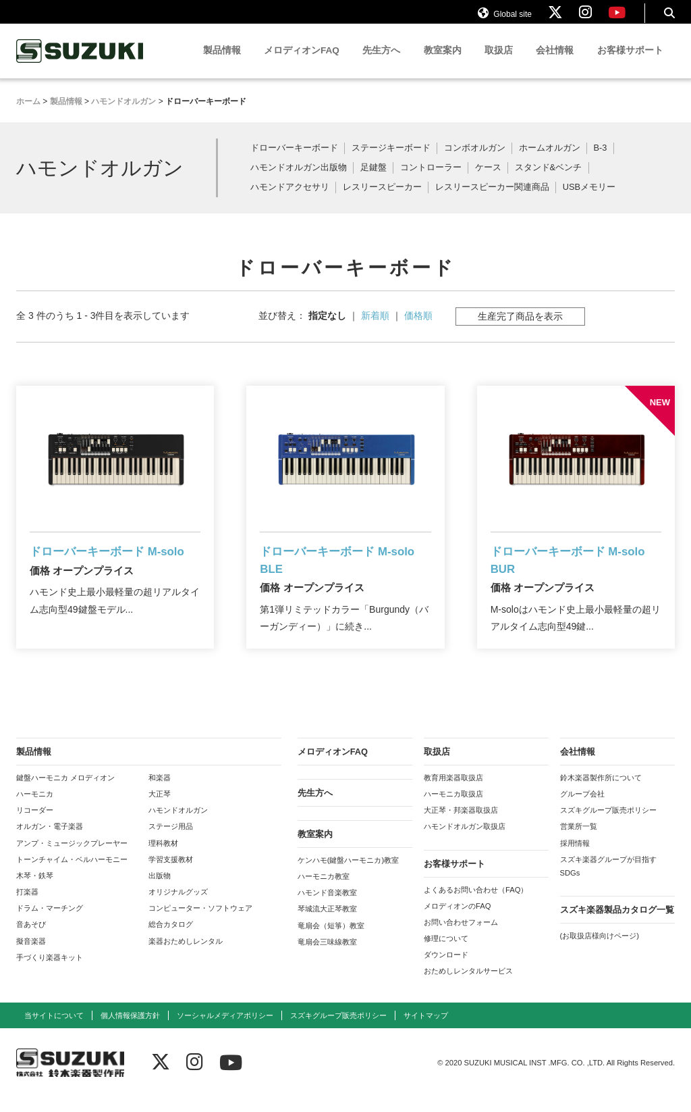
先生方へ (381, 62)
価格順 (418, 327)
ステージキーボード (391, 160)
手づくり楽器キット (49, 971)
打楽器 (27, 907)
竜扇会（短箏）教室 (331, 940)
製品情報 (222, 62)
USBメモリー (589, 199)
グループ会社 (582, 809)
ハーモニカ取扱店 (453, 809)
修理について (446, 953)
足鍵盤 (373, 180)
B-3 (600, 160)
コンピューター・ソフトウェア (200, 923)
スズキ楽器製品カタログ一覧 (617, 924)
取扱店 (499, 62)
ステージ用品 (170, 841)
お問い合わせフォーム (461, 937)
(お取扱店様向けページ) (599, 950)
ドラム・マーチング (49, 923)
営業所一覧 (578, 841)
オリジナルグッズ (178, 907)
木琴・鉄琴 (34, 890)
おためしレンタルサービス (468, 986)
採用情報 (575, 857)
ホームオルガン (549, 160)
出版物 (159, 890)
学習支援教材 (170, 873)
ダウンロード (446, 969)
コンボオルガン (474, 160)
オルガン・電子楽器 (49, 841)
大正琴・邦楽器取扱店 (461, 825)
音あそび (31, 939)
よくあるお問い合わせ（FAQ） (476, 904)
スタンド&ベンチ (548, 180)
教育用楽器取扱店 (453, 792)
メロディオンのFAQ (457, 920)
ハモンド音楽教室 (327, 907)
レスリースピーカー (382, 199)
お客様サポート (630, 62)
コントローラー (431, 180)
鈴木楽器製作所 (80, 63)
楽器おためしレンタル (185, 955)
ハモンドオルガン (178, 825)
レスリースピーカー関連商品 (492, 199)
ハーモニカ (34, 809)
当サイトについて (54, 1030)
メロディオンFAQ (301, 62)
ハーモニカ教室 (324, 891)
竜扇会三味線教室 (327, 956)
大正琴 (159, 809)
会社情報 (555, 62)
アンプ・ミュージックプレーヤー (72, 857)
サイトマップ (426, 1030)
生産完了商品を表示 (520, 328)
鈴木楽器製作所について (601, 792)
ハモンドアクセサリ (289, 199)
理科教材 (163, 857)
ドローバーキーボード (294, 160)
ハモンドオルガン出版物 (298, 180)
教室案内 (443, 62)
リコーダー (34, 825)
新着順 (375, 327)
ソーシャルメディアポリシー (225, 1030)
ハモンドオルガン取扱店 (464, 841)
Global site (505, 19)
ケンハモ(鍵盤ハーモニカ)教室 (348, 875)
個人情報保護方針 (130, 1030)
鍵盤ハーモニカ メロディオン (65, 792)
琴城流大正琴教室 (327, 923)
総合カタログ (170, 939)
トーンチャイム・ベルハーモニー (72, 873)
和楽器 (159, 792)
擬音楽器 (31, 955)
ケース (488, 180)
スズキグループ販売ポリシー (608, 825)
